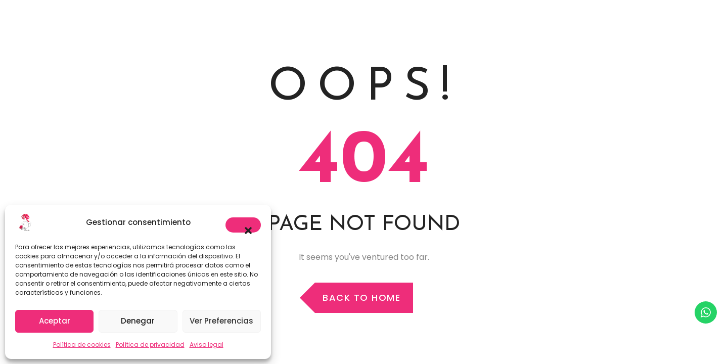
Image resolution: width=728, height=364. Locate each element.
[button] (243, 225)
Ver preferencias (221, 320)
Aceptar (54, 320)
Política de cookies (82, 344)
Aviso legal (206, 344)
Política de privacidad (150, 344)
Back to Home (361, 297)
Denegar (138, 320)
